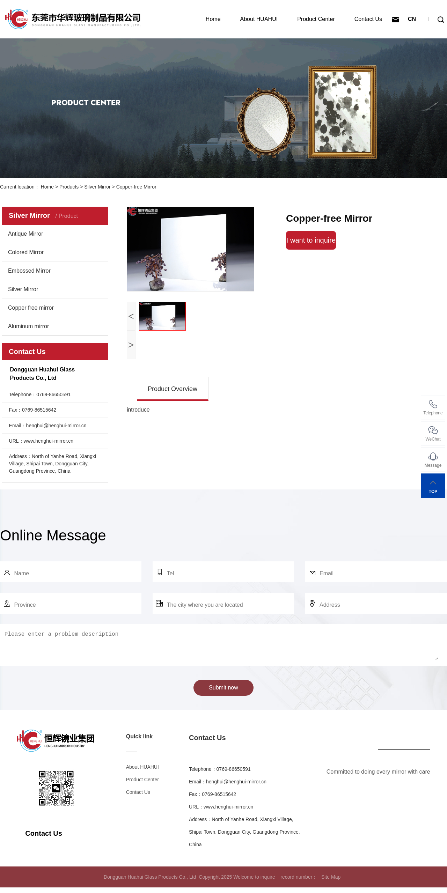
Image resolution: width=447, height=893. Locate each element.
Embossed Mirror (29, 271)
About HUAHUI (259, 19)
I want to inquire (311, 240)
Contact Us (368, 19)
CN (412, 19)
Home (213, 19)
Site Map (330, 882)
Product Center (316, 19)
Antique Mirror (25, 234)
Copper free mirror (31, 308)
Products (69, 187)
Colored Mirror (26, 252)
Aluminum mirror (28, 326)
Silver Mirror (97, 187)
